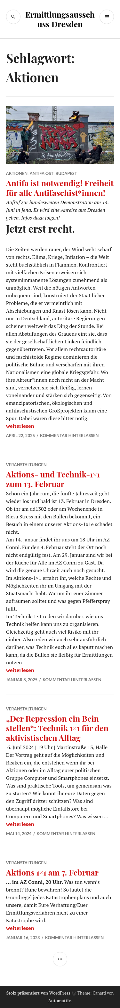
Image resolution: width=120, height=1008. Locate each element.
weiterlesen (20, 425)
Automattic (59, 1001)
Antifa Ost (41, 173)
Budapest (66, 173)
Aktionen (17, 173)
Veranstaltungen (26, 464)
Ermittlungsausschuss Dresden (60, 19)
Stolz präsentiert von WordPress (38, 993)
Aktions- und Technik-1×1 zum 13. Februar (53, 479)
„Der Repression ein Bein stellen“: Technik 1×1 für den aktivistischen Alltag (57, 728)
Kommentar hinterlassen (69, 435)
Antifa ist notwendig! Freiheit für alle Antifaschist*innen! (60, 188)
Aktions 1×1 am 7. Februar (52, 872)
